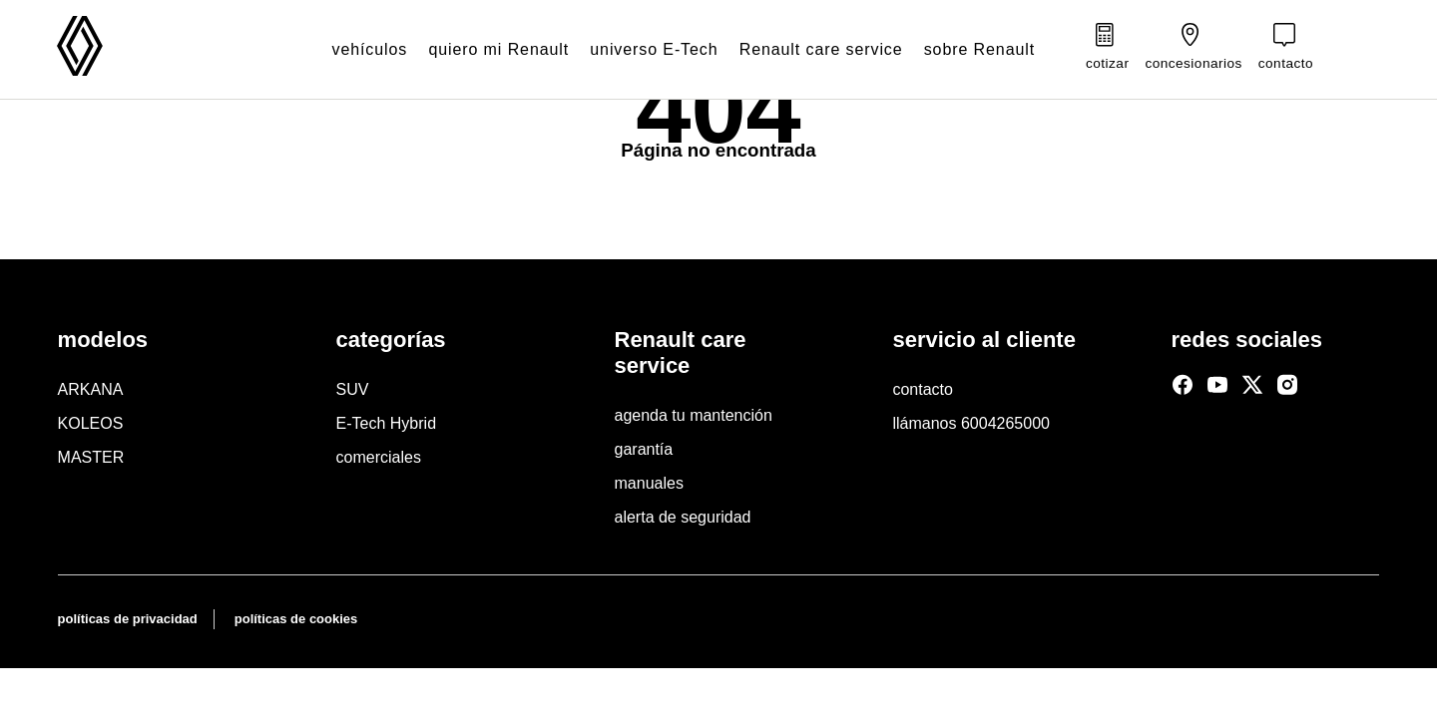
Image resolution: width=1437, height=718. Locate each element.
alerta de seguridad (683, 517)
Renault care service (809, 49)
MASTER (91, 457)
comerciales (378, 457)
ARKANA (91, 389)
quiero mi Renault (477, 49)
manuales (649, 483)
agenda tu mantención (693, 415)
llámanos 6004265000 (970, 423)
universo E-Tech (637, 49)
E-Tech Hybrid (386, 423)
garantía (644, 449)
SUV (352, 389)
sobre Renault (972, 49)
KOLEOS (91, 423)
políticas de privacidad (128, 618)
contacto (922, 389)
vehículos (343, 49)
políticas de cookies (296, 618)
